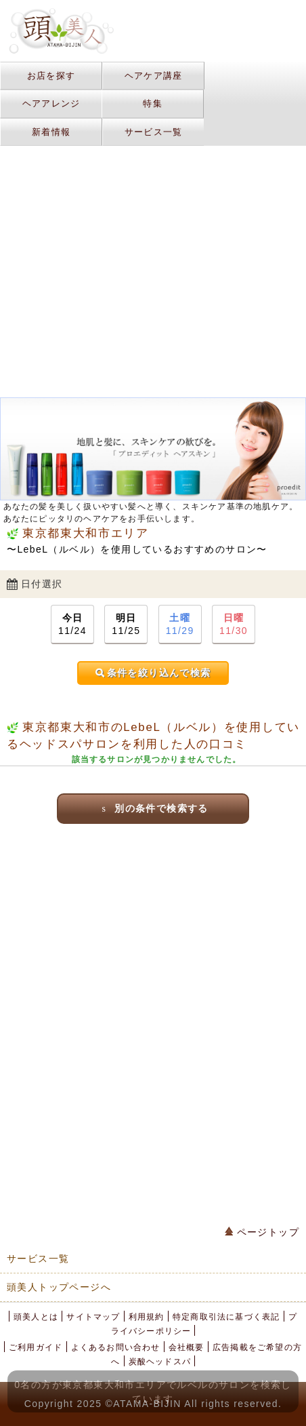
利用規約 (147, 1317)
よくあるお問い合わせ (115, 1347)
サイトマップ (93, 1317)
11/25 (126, 623)
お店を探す (51, 76)
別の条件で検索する (152, 808)
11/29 (180, 623)
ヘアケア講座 (154, 76)
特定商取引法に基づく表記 (226, 1317)
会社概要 (186, 1347)
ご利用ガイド (35, 1347)
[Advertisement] (153, 160)
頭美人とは (36, 1317)
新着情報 (51, 132)
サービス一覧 (154, 132)
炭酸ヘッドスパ (160, 1361)
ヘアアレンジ (51, 103)
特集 (152, 103)
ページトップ (262, 1232)
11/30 (233, 623)
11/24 (72, 623)
